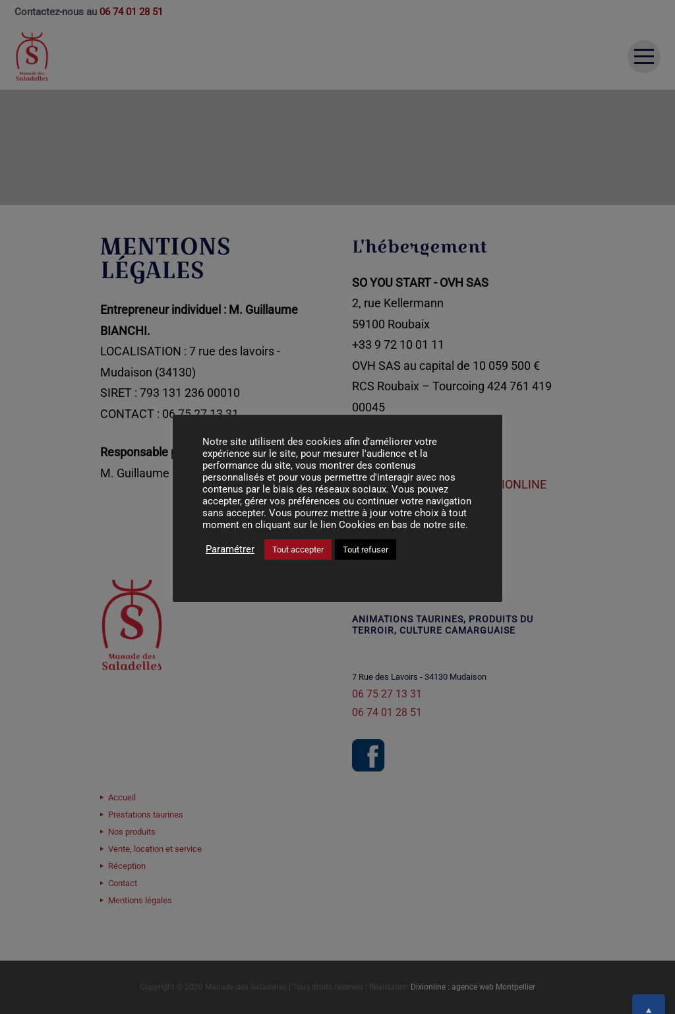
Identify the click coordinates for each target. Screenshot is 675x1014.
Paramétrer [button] (230, 549)
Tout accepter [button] (298, 549)
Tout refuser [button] (365, 549)
